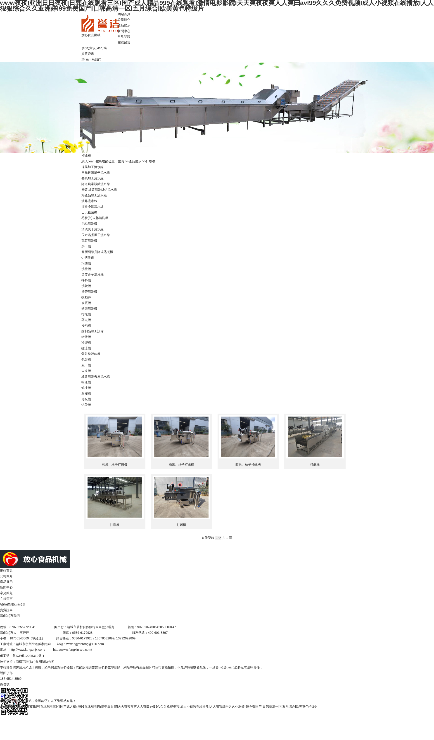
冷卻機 (86, 342)
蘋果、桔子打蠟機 (114, 464)
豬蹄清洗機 (89, 308)
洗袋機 (86, 286)
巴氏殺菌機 (89, 212)
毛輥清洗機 (89, 223)
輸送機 (86, 382)
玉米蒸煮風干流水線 (95, 235)
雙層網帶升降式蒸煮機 (97, 252)
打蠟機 (150, 161)
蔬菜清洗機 (89, 240)
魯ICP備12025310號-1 (28, 656)
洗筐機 (86, 269)
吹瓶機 (86, 303)
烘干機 (86, 246)
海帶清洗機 (89, 291)
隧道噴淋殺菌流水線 (95, 184)
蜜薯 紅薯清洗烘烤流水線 (99, 189)
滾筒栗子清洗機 (92, 274)
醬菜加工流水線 (92, 178)
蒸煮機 (86, 320)
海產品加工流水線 (94, 195)
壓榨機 (86, 393)
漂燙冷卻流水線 (92, 206)
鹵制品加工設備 (92, 331)
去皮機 (86, 371)
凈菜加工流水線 (92, 167)
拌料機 (86, 280)
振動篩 (86, 297)
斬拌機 (86, 337)
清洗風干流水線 (92, 229)
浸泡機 (86, 325)
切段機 (86, 405)
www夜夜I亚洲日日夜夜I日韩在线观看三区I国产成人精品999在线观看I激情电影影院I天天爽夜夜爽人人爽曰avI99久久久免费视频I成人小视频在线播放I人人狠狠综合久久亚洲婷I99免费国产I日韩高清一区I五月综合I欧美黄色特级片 (159, 706)
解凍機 (86, 388)
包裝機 (86, 359)
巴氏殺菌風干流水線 (95, 172)
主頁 (121, 161)
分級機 (86, 399)
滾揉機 (86, 263)
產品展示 (135, 161)
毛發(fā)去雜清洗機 (94, 218)
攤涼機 (86, 348)
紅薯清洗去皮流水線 (95, 376)
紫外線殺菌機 (90, 354)
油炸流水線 (89, 201)
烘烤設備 (87, 257)
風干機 (86, 365)
